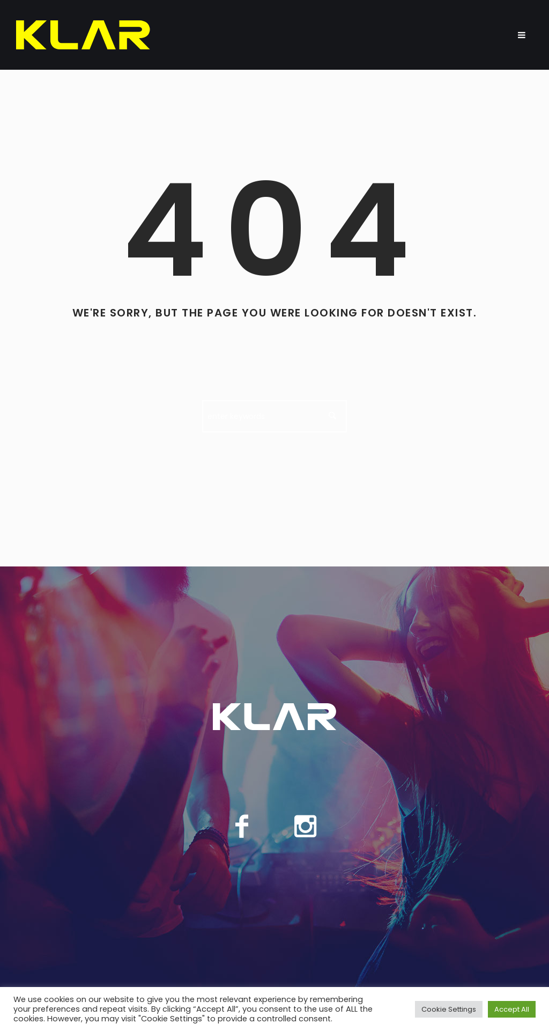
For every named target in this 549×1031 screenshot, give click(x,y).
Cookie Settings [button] (448, 1009)
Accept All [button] (511, 1009)
